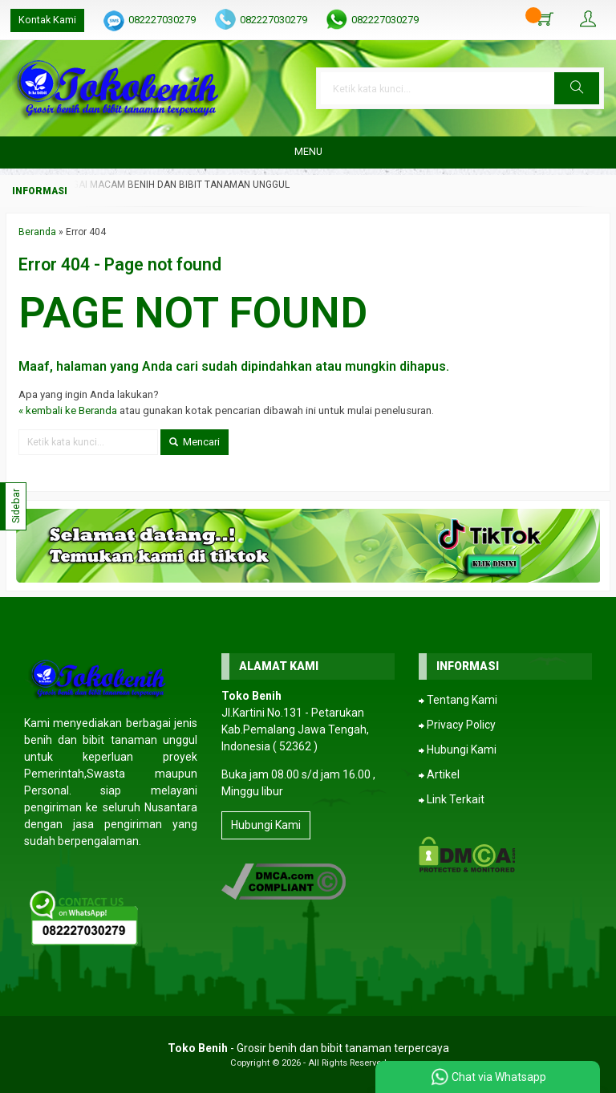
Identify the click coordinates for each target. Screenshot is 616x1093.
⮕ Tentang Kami (458, 699)
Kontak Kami (47, 20)
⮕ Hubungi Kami (457, 749)
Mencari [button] (194, 442)
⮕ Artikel (439, 774)
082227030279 (162, 20)
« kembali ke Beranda (67, 410)
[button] (576, 88)
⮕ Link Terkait (451, 799)
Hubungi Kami (266, 825)
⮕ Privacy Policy (457, 724)
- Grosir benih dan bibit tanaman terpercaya (308, 1048)
